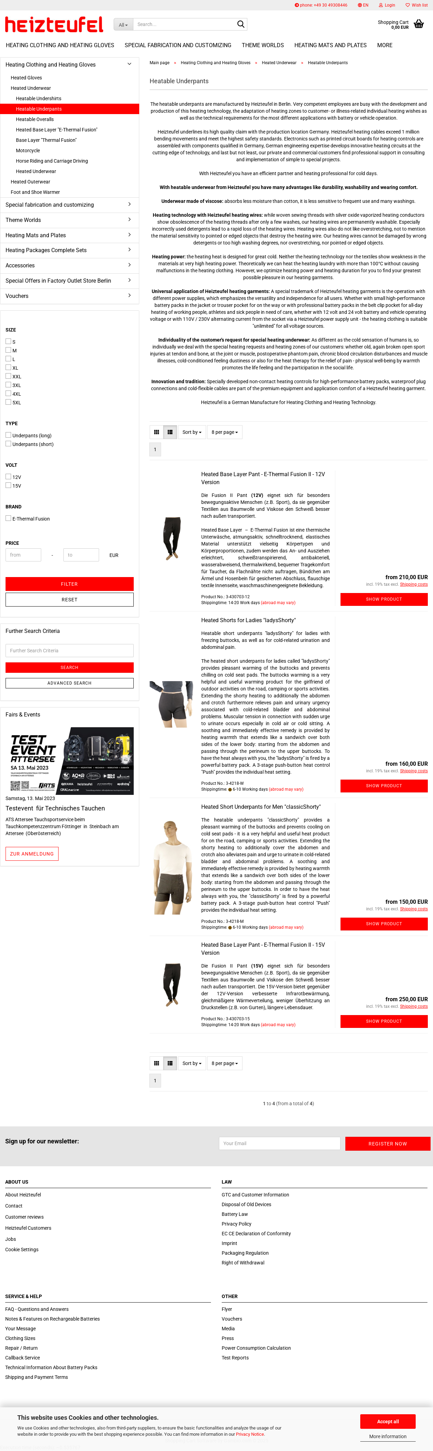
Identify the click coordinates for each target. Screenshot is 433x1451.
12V (13, 477)
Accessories (20, 265)
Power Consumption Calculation (256, 1348)
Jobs (10, 1239)
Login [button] (387, 5)
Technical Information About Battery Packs (51, 1367)
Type (12, 423)
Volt (11, 465)
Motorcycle (28, 150)
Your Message (20, 1328)
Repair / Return (21, 1348)
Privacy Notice (250, 1434)
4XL (13, 393)
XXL (13, 376)
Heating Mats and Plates (330, 45)
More (384, 45)
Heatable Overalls (35, 119)
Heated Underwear (31, 88)
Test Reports (235, 1357)
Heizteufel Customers (28, 1228)
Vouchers (17, 296)
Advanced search (69, 683)
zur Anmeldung (32, 854)
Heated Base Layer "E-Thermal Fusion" (56, 129)
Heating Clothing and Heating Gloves (60, 45)
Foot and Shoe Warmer (35, 192)
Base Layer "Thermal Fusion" (46, 140)
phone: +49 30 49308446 (321, 5)
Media (228, 1328)
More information (388, 1436)
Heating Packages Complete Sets (46, 250)
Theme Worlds (263, 45)
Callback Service (22, 1357)
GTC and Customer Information (255, 1194)
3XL (13, 385)
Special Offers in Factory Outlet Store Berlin (58, 280)
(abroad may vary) (278, 602)
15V (13, 485)
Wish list (417, 5)
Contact (14, 1206)
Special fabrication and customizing (178, 45)
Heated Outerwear (30, 181)
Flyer (227, 1309)
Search (70, 667)
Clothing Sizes (20, 1338)
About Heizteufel (23, 1194)
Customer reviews (24, 1217)
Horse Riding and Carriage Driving (52, 161)
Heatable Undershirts (38, 98)
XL (12, 367)
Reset (70, 599)
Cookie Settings (21, 1249)
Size (11, 330)
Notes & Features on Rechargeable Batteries (52, 1319)
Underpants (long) (29, 435)
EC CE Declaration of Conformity (256, 1233)
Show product (384, 599)
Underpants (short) (30, 444)
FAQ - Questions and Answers (37, 1309)
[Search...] (123, 24)
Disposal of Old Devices (246, 1204)
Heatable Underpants (39, 109)
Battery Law (235, 1214)
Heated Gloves (26, 77)
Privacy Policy (236, 1224)
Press (228, 1338)
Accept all (388, 1421)
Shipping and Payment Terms (36, 1377)
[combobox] (192, 432)
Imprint (229, 1243)
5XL (13, 402)
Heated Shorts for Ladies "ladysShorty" (248, 620)
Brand (13, 506)
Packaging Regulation (245, 1253)
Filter (69, 584)
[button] (363, 5)
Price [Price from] (12, 543)
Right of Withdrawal (243, 1262)
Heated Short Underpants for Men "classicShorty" (261, 807)
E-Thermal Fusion (28, 518)
